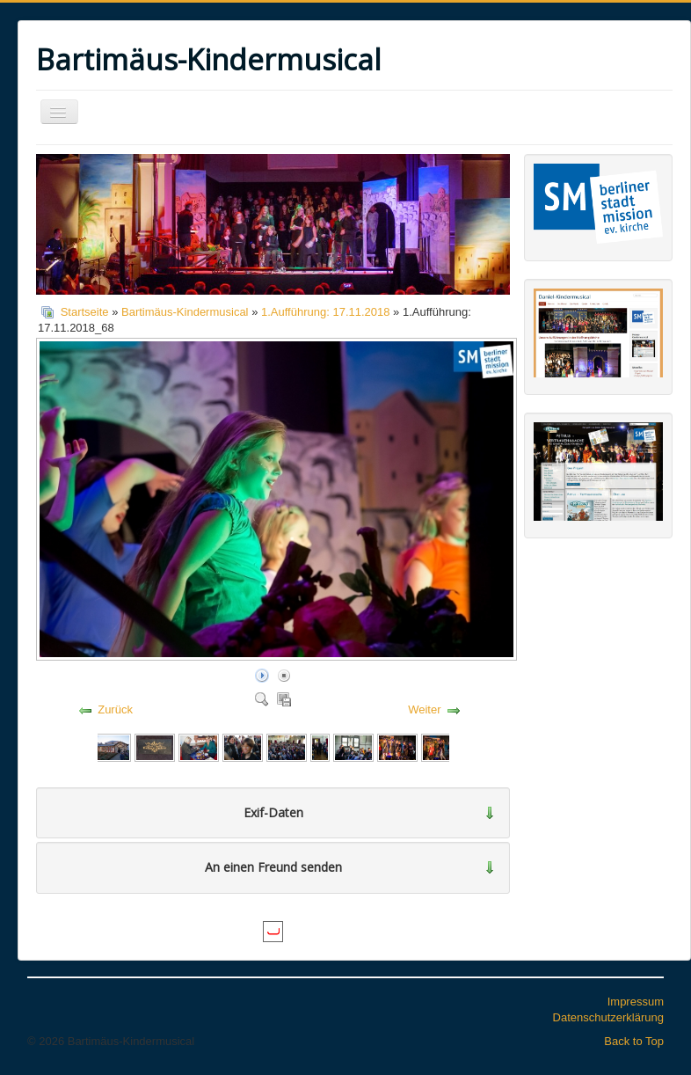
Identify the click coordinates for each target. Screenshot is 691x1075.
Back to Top (634, 1041)
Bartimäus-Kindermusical (185, 311)
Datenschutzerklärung (608, 1017)
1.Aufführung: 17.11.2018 (325, 311)
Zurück (115, 709)
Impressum (635, 1001)
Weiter (424, 709)
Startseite (85, 311)
